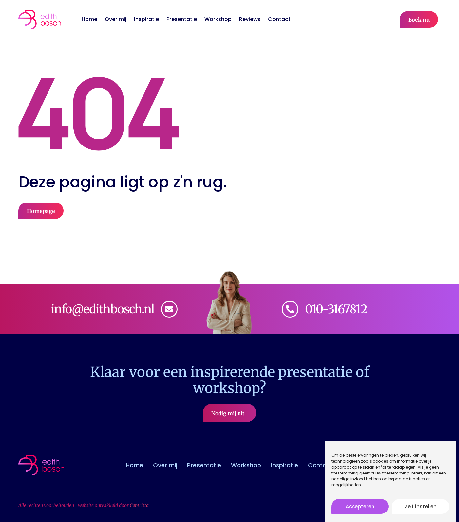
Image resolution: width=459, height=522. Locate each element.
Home (89, 19)
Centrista (139, 505)
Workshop (218, 19)
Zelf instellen (421, 509)
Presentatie (181, 19)
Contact (279, 19)
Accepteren (360, 509)
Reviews (249, 19)
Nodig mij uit (229, 413)
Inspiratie (146, 19)
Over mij (115, 19)
